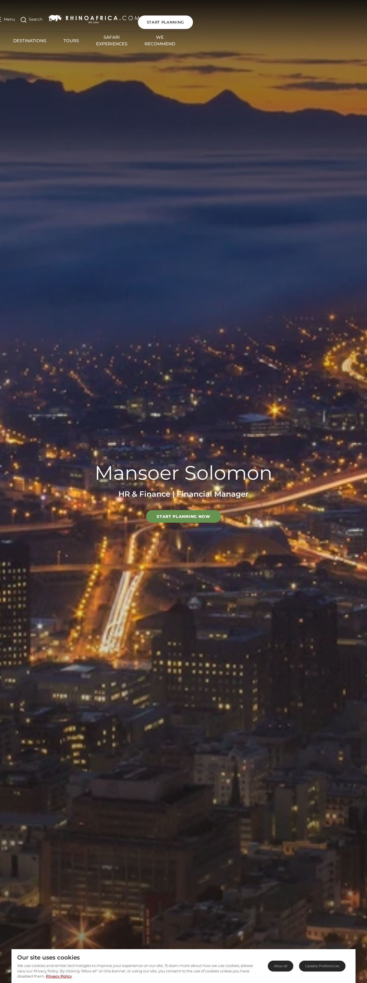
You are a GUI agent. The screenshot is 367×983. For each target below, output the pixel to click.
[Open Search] (41, 16)
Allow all (280, 966)
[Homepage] (9, 971)
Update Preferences (322, 966)
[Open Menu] (15, 16)
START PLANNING (333, 16)
